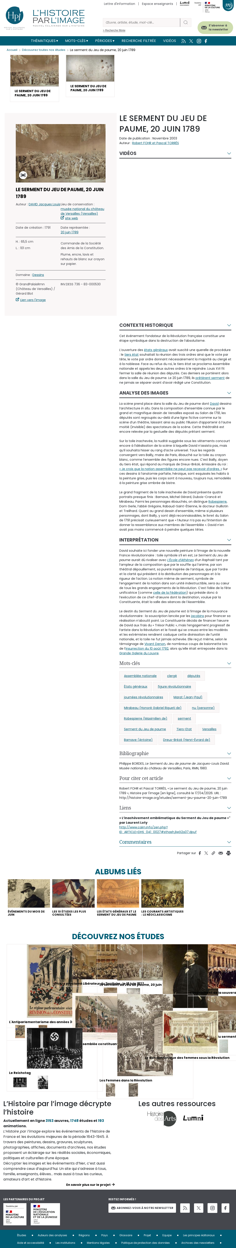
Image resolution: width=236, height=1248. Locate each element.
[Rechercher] (141, 22)
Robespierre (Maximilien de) (145, 726)
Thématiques (43, 40)
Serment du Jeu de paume (145, 737)
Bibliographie (134, 761)
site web (71, 226)
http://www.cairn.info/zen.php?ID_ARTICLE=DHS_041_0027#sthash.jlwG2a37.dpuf (158, 837)
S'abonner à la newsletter (211, 26)
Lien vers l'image (33, 308)
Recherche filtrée (139, 40)
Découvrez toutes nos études (46, 50)
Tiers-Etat (184, 737)
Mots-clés (75, 40)
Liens (125, 815)
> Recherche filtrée (114, 30)
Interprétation (138, 547)
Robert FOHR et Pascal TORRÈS (155, 151)
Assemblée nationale (140, 683)
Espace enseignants (157, 3)
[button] (34, 82)
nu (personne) (203, 715)
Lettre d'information (119, 3)
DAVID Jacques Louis (44, 212)
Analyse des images (143, 400)
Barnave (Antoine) (138, 747)
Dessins (38, 283)
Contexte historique (146, 333)
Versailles (209, 737)
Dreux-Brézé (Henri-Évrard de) (186, 747)
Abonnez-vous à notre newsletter (142, 1222)
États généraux (135, 694)
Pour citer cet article (141, 786)
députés (193, 683)
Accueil (12, 50)
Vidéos (169, 40)
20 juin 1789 (69, 240)
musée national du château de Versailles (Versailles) (82, 219)
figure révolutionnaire (174, 694)
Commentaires (135, 850)
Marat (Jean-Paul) (188, 705)
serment (184, 726)
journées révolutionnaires (143, 705)
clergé (172, 683)
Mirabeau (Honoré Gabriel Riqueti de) (153, 715)
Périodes (103, 40)
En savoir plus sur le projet (88, 1199)
